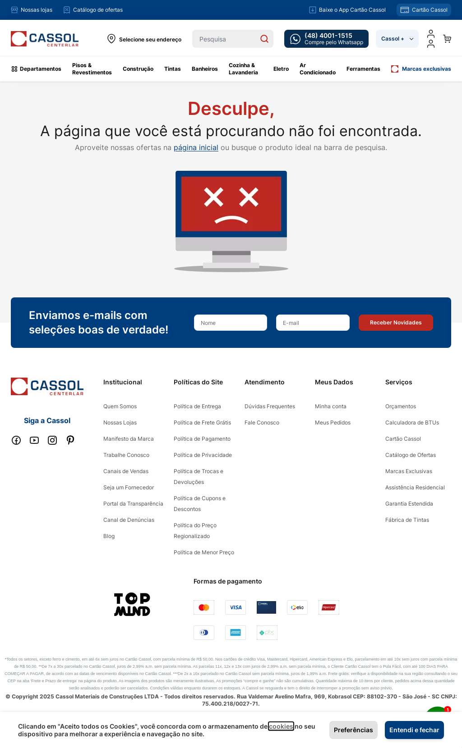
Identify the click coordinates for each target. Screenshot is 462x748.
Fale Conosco (262, 422)
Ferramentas (363, 68)
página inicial (196, 147)
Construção (138, 68)
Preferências (353, 730)
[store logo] (45, 39)
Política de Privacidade (203, 455)
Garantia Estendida (409, 503)
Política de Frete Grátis (202, 422)
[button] (396, 323)
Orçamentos (400, 406)
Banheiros (205, 68)
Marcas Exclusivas (408, 471)
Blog (109, 536)
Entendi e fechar (414, 730)
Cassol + (397, 38)
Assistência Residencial (415, 487)
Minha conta (330, 406)
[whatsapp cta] (326, 38)
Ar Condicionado (318, 69)
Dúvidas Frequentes (270, 406)
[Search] (264, 39)
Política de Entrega (197, 406)
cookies (281, 726)
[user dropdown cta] (431, 44)
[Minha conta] (431, 34)
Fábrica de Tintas (407, 519)
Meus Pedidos (333, 422)
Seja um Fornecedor (128, 487)
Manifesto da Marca (128, 438)
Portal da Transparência (133, 503)
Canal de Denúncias (128, 519)
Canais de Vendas (125, 471)
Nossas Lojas (120, 422)
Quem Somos (120, 406)
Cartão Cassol (403, 438)
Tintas (172, 68)
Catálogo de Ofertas (410, 455)
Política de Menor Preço (204, 552)
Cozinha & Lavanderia (243, 69)
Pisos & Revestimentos (92, 69)
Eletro (281, 68)
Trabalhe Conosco (126, 455)
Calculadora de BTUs (412, 422)
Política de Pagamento (202, 438)
